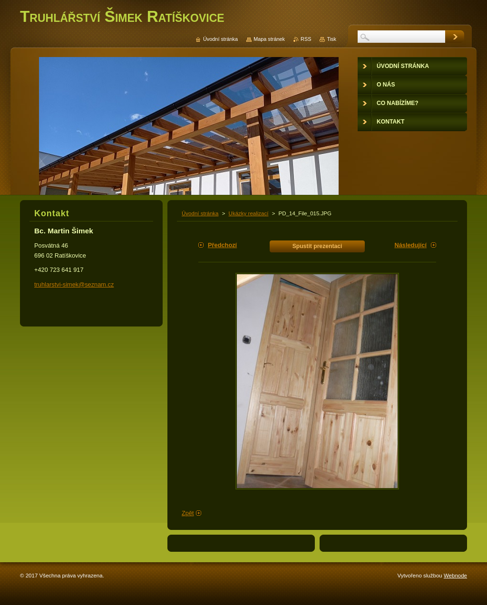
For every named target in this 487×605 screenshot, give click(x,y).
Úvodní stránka (200, 213)
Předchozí (222, 245)
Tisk (331, 39)
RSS (306, 39)
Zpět (188, 513)
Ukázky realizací (249, 213)
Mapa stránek (269, 39)
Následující (410, 245)
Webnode (455, 575)
